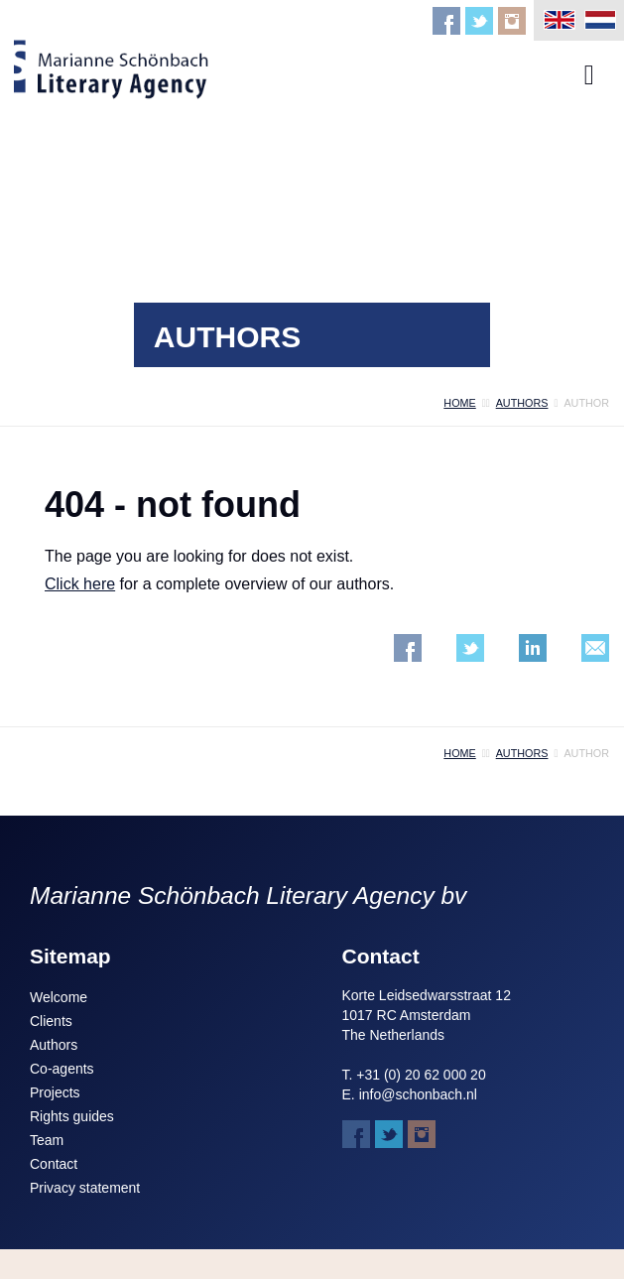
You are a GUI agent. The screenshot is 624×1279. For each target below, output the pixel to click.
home (459, 403)
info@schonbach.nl (418, 1094)
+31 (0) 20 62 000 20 (420, 1075)
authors (522, 403)
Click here (80, 584)
